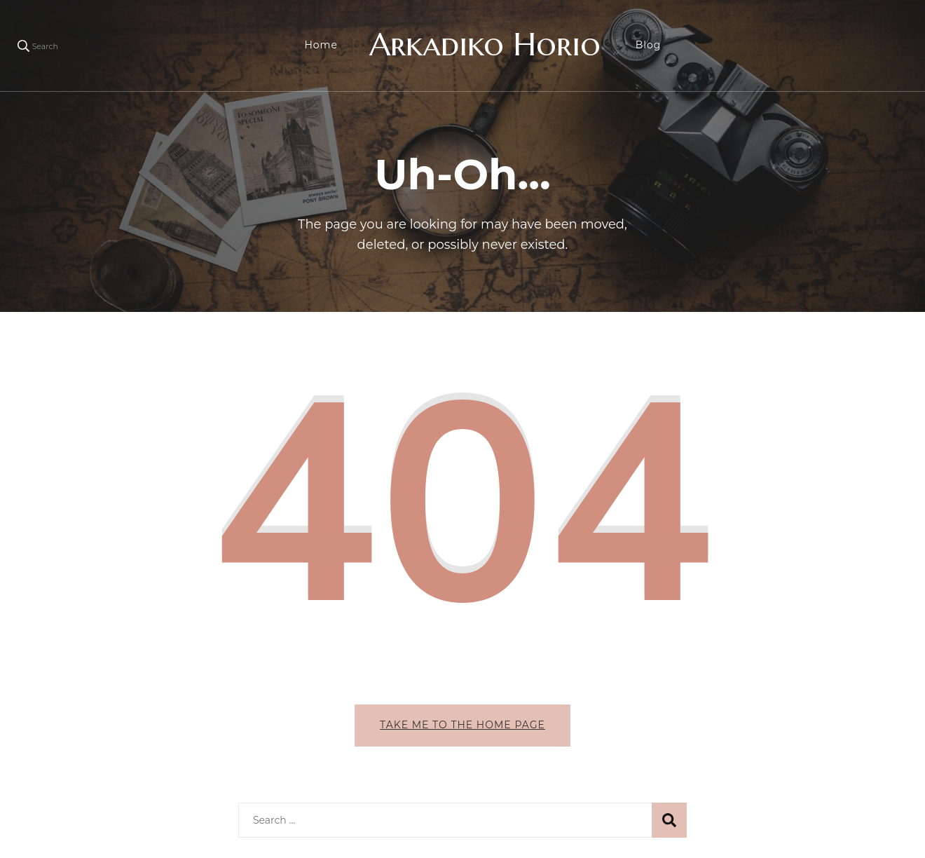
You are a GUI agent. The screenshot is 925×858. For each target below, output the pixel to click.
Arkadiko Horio (485, 44)
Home (320, 45)
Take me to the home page (462, 725)
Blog (649, 45)
